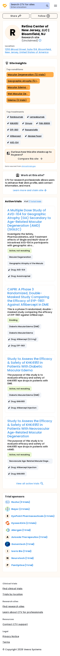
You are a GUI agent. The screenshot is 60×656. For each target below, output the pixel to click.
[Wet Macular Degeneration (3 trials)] (18, 93)
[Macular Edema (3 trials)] (18, 87)
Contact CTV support (15, 624)
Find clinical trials (12, 588)
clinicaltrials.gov (28, 166)
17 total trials (35, 201)
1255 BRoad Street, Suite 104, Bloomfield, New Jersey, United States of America (28, 51)
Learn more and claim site (30, 190)
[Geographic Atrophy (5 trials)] (23, 81)
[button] (15, 117)
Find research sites (13, 606)
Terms (6, 642)
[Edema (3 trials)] (18, 100)
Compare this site (30, 158)
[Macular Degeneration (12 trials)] (30, 74)
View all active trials (30, 483)
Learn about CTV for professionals (23, 612)
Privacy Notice (11, 636)
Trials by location (13, 594)
